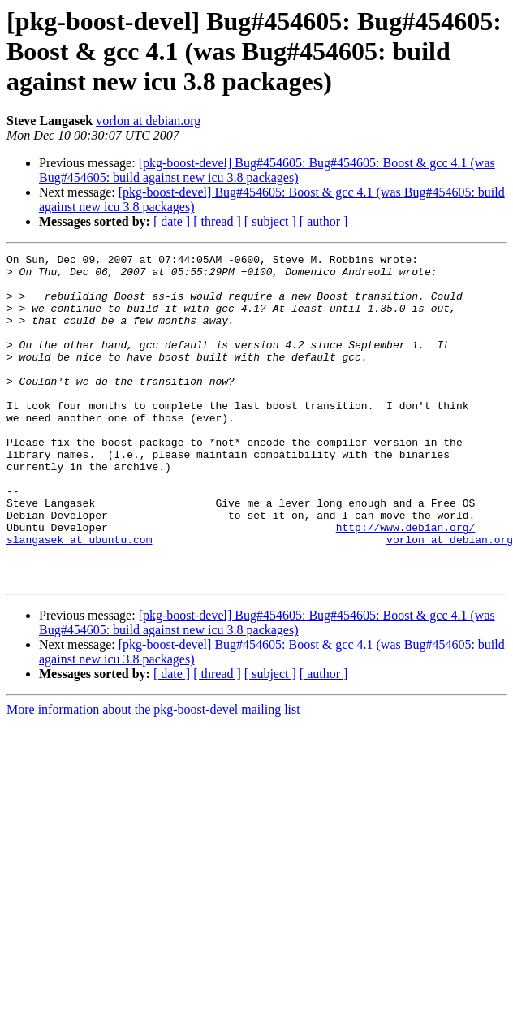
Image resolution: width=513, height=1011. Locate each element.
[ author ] (324, 221)
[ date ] (171, 221)
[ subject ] (270, 221)
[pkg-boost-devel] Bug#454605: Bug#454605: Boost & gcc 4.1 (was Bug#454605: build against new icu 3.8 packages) (267, 170)
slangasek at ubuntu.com (79, 597)
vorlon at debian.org (148, 120)
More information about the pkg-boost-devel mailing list (153, 775)
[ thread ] (217, 221)
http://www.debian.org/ (406, 583)
